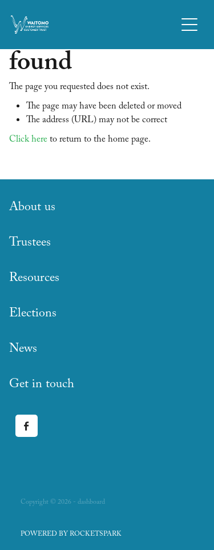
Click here (28, 140)
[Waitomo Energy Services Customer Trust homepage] (93, 24)
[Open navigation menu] (189, 24)
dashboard (91, 502)
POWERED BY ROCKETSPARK (71, 534)
